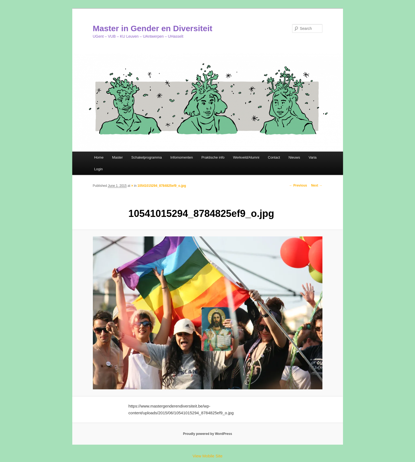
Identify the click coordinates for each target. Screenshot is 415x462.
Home (99, 157)
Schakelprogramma (146, 157)
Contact (274, 157)
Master (117, 157)
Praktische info (212, 157)
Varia (312, 157)
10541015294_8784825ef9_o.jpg (162, 186)
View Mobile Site (207, 456)
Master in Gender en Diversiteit (153, 28)
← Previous (298, 185)
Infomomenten (181, 157)
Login (98, 169)
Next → (316, 185)
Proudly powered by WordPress (207, 434)
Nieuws (294, 157)
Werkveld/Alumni (246, 157)
